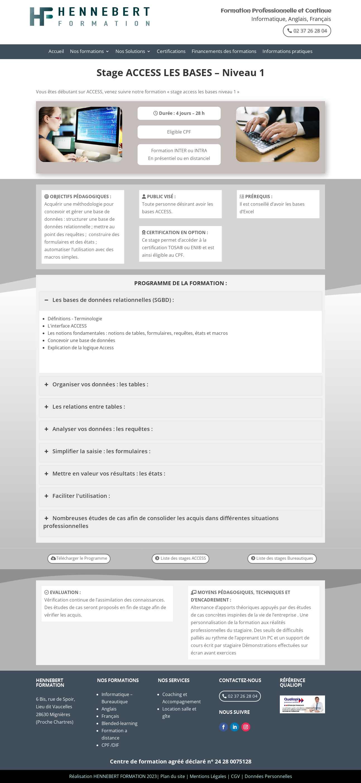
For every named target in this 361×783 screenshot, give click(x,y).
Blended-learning (120, 723)
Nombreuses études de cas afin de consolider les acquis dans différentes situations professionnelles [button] (160, 522)
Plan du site (172, 776)
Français (110, 716)
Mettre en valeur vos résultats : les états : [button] (104, 473)
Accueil (56, 51)
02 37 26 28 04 (310, 30)
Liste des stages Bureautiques (284, 558)
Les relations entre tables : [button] (84, 407)
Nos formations (87, 51)
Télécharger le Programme (81, 558)
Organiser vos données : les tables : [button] (95, 384)
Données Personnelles (268, 776)
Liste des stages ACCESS (183, 558)
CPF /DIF (110, 745)
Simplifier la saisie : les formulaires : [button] (96, 451)
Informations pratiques (287, 51)
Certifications (171, 51)
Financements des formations (224, 51)
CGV (235, 776)
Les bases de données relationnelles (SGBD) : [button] (108, 300)
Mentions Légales (208, 776)
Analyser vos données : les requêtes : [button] (97, 429)
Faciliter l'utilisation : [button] (76, 496)
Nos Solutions (130, 51)
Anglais (109, 709)
